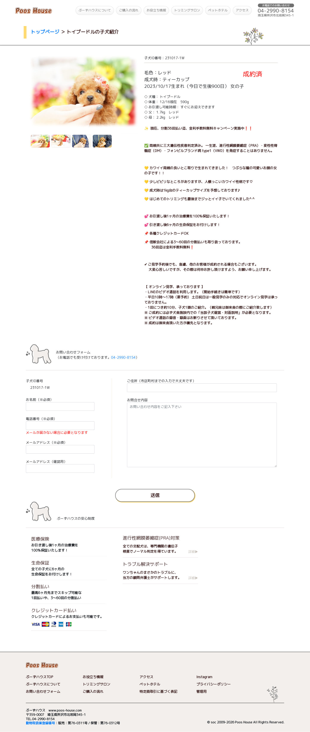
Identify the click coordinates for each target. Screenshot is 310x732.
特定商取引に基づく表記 (158, 691)
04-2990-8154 (123, 357)
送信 (155, 495)
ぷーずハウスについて (95, 10)
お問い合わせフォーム (43, 691)
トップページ (45, 31)
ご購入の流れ (128, 10)
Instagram (204, 677)
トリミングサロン (187, 10)
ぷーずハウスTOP (39, 677)
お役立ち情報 (156, 10)
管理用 (201, 691)
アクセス (242, 10)
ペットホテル (218, 10)
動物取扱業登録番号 (40, 723)
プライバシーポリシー (213, 684)
